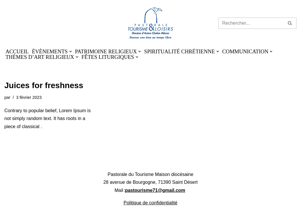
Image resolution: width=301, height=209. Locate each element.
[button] (70, 51)
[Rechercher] (251, 23)
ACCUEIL (17, 51)
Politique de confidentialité (151, 202)
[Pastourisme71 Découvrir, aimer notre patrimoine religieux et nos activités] (150, 23)
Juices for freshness (43, 85)
